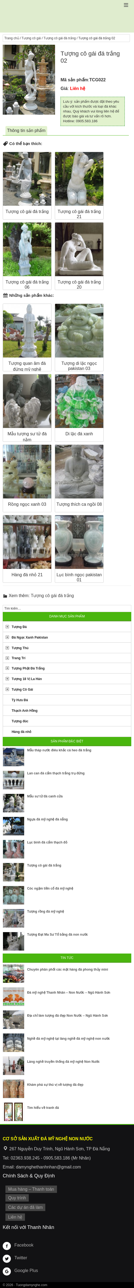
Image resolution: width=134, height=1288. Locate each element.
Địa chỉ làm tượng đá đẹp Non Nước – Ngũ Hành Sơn (67, 1015)
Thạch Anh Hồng (25, 711)
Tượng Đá (19, 627)
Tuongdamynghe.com (31, 1285)
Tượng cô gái (31, 38)
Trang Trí (18, 658)
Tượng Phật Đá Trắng (28, 668)
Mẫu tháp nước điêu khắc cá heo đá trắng (59, 750)
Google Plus (26, 1270)
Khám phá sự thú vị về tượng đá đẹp (55, 1085)
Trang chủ (11, 38)
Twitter (20, 1257)
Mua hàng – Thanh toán (31, 1189)
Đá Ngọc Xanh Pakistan (30, 637)
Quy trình (17, 1198)
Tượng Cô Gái (22, 689)
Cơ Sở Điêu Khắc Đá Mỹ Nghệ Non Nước (67, 16)
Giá (64, 88)
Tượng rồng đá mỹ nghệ (45, 911)
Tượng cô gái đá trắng (59, 38)
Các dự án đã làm (25, 1207)
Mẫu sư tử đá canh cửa (45, 796)
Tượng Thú (20, 648)
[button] (126, 5)
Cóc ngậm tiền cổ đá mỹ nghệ (50, 888)
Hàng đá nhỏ (21, 732)
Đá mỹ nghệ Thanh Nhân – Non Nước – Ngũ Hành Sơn (68, 992)
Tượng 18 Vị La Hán (27, 679)
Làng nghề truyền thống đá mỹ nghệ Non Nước (63, 1062)
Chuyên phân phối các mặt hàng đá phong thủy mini (67, 969)
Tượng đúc (20, 721)
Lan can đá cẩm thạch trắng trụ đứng (56, 773)
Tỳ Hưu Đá (20, 700)
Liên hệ (15, 1217)
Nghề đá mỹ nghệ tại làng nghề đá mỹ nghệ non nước (68, 1039)
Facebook (23, 1245)
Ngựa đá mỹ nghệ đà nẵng (47, 819)
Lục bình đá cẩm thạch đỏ (47, 842)
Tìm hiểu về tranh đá (43, 1108)
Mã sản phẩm (74, 80)
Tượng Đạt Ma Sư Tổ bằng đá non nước (57, 934)
